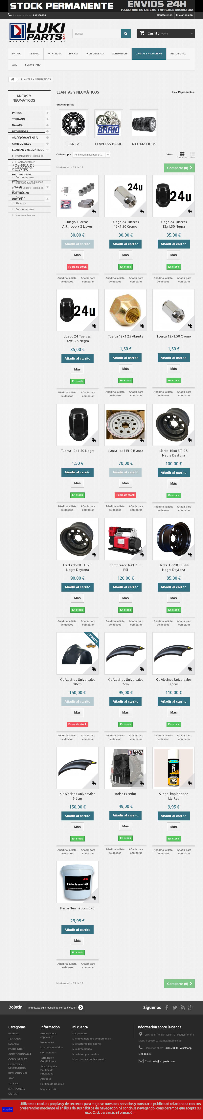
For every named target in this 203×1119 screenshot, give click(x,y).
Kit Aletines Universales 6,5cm (77, 796)
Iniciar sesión (184, 15)
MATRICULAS (20, 192)
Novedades (47, 1042)
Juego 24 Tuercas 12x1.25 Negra (77, 338)
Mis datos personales (85, 1054)
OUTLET (17, 199)
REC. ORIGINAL (178, 53)
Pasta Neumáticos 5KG (77, 908)
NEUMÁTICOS (24, 168)
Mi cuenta (80, 1027)
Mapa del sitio (48, 1089)
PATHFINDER (54, 53)
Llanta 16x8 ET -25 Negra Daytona (173, 453)
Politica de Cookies (23, 275)
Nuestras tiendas (25, 258)
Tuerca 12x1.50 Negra (77, 451)
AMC (14, 64)
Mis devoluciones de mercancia (91, 1038)
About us (20, 246)
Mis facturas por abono (86, 1043)
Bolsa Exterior (125, 794)
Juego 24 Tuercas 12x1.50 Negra (173, 224)
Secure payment (24, 252)
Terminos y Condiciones (29, 224)
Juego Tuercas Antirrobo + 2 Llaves (77, 224)
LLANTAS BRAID (25, 162)
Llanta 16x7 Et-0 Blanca (125, 451)
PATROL (16, 53)
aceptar (7, 1109)
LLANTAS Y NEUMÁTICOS (149, 53)
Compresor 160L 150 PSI (126, 567)
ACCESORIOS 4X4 (95, 53)
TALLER (17, 186)
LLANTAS (21, 156)
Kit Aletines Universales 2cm (125, 682)
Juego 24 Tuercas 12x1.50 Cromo (125, 224)
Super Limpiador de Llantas (173, 796)
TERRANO (34, 53)
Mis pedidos (79, 1033)
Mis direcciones (82, 1048)
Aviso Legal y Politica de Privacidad (48, 1070)
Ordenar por (63, 154)
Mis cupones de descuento (88, 1059)
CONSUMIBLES (119, 53)
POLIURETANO (33, 64)
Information (25, 214)
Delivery (20, 240)
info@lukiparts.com (164, 1061)
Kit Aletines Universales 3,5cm (174, 682)
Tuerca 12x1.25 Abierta (125, 336)
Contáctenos (164, 15)
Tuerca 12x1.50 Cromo (173, 336)
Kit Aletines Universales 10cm (77, 682)
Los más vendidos (51, 1047)
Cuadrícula (182, 155)
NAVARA (73, 53)
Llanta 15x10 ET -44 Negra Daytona (173, 567)
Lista (192, 155)
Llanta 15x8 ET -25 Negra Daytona (77, 567)
